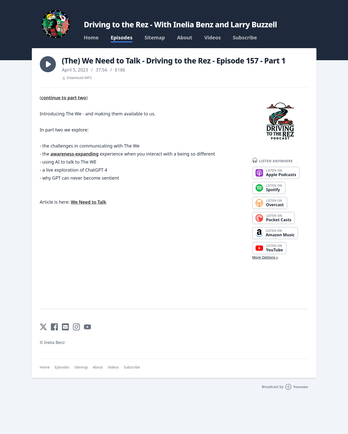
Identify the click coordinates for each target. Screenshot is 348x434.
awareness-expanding (74, 154)
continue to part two (63, 98)
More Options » (265, 257)
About (184, 37)
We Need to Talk (88, 202)
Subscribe (245, 37)
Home (91, 37)
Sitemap (155, 37)
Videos (212, 37)
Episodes (122, 37)
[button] (48, 64)
